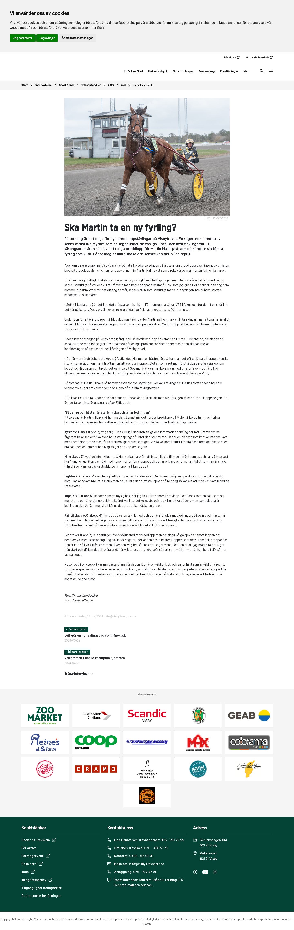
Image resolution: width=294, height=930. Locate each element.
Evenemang (206, 71)
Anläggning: (131, 872)
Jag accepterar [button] (22, 38)
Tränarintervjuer (93, 85)
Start (27, 85)
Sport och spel (183, 71)
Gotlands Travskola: (137, 848)
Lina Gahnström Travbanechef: (145, 840)
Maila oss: (135, 864)
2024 (114, 85)
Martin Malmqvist (142, 85)
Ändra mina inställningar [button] (77, 38)
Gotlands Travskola (259, 57)
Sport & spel (69, 85)
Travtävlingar (229, 71)
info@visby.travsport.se (120, 616)
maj (126, 85)
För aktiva (231, 57)
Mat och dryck (158, 71)
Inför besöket (133, 71)
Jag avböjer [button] (47, 38)
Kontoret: (130, 856)
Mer (246, 71)
